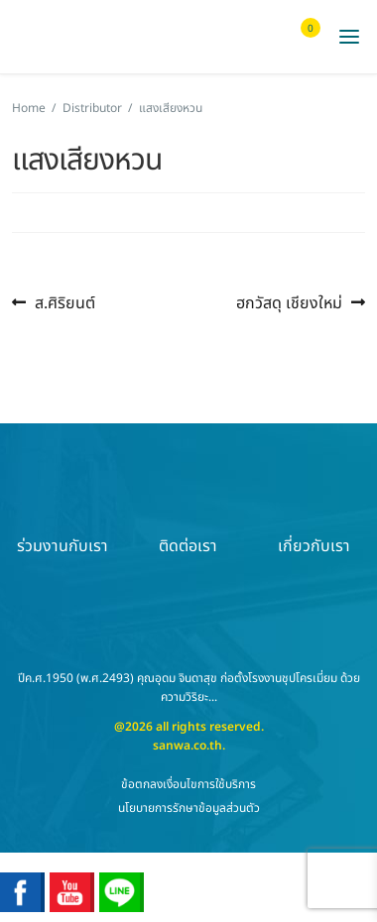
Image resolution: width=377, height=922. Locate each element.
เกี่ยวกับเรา (314, 511)
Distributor (92, 108)
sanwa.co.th (187, 745)
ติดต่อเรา (188, 511)
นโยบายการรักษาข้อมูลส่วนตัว (189, 808)
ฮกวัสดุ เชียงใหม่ (289, 302)
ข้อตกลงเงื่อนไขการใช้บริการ (188, 784)
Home (29, 108)
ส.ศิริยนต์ (64, 302)
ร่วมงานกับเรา (62, 511)
